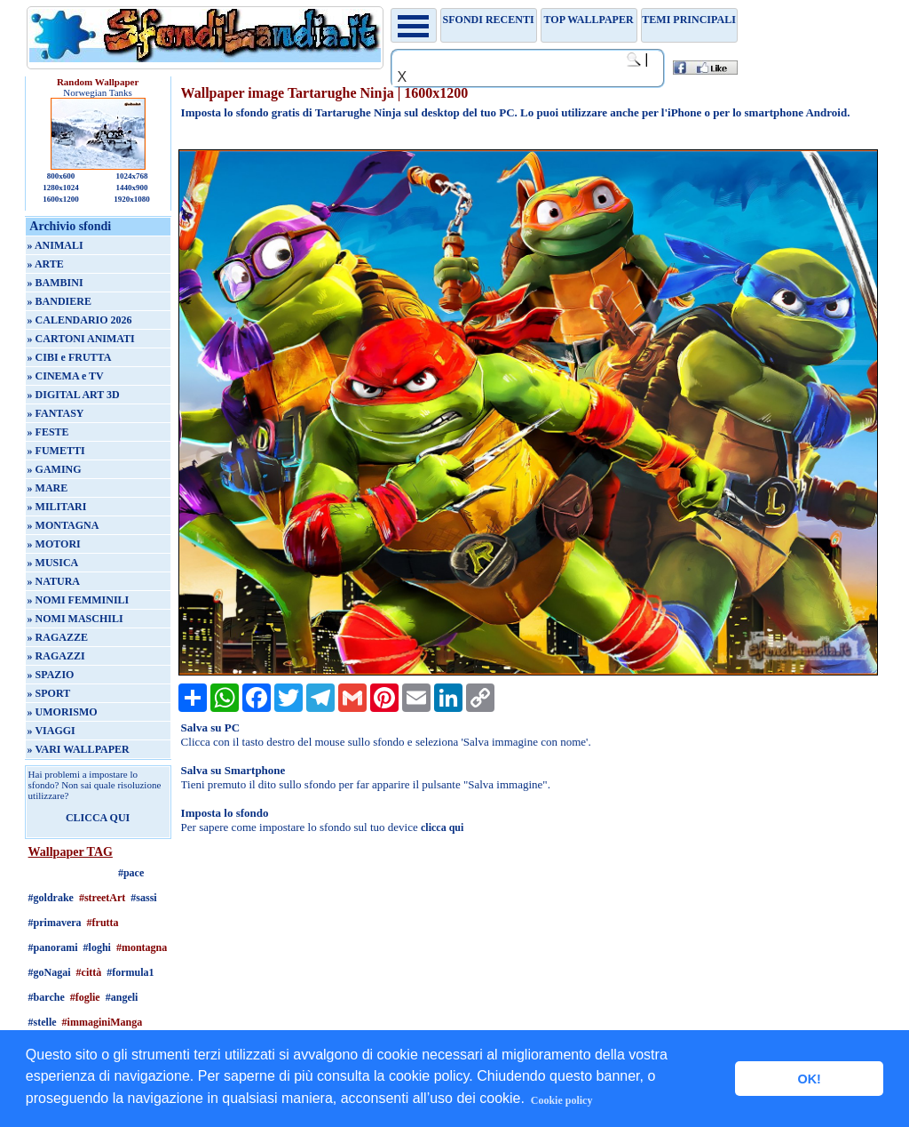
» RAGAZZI (56, 656)
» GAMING (55, 469)
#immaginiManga (102, 1022)
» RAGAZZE (58, 637)
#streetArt (102, 897)
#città (89, 972)
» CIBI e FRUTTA (70, 357)
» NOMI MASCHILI (75, 618)
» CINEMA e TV (66, 376)
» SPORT (49, 693)
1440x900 (131, 187)
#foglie (85, 997)
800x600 (61, 176)
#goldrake (51, 897)
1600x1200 (61, 199)
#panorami (53, 947)
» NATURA (54, 581)
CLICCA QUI (98, 817)
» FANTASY (56, 413)
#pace (131, 873)
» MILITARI (57, 506)
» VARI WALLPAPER (79, 749)
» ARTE (46, 264)
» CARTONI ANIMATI (81, 338)
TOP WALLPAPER (589, 19)
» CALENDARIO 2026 (80, 320)
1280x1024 (61, 187)
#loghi (97, 947)
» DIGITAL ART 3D (74, 394)
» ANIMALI (55, 245)
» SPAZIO (51, 674)
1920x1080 (132, 199)
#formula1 (130, 972)
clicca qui (442, 827)
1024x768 (131, 176)
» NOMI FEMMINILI (79, 600)
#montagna (141, 947)
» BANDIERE (59, 301)
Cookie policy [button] (562, 1100)
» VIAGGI (51, 730)
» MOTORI (54, 544)
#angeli (122, 997)
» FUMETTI (56, 450)
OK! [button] (808, 1079)
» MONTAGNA (63, 525)
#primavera (55, 922)
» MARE (48, 488)
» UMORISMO (63, 712)
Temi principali (688, 19)
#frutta (103, 922)
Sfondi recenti (488, 19)
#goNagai (49, 972)
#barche (46, 997)
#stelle (42, 1022)
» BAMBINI (55, 282)
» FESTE (48, 432)
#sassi (143, 897)
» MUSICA (53, 562)
